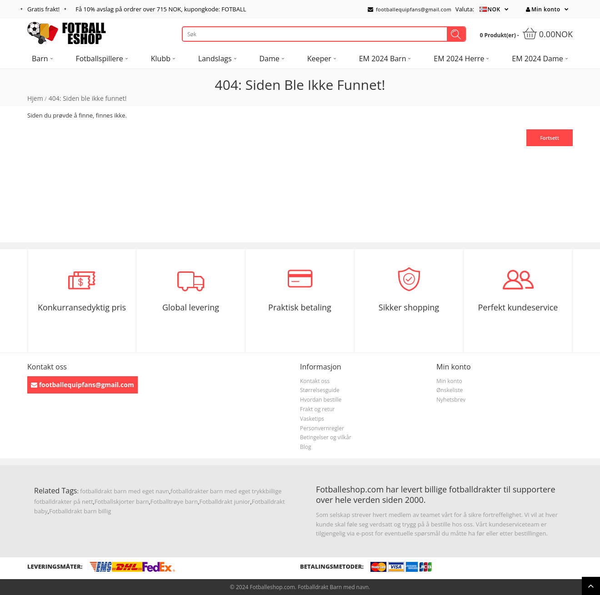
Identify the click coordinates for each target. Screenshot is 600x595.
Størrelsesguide (320, 390)
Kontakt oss (315, 381)
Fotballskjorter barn (122, 501)
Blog (305, 447)
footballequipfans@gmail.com (409, 9)
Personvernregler (322, 428)
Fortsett (549, 137)
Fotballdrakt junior (225, 501)
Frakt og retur (317, 409)
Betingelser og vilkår (325, 437)
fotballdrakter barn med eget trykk (217, 491)
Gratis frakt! (43, 9)
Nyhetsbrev (450, 399)
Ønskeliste (449, 390)
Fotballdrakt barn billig (80, 511)
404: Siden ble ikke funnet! (88, 98)
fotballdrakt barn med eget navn (124, 491)
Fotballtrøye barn (174, 501)
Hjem (35, 98)
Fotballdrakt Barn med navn (333, 587)
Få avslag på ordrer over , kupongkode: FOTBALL (160, 9)
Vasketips (312, 419)
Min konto (543, 9)
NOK (494, 9)
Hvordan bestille (320, 399)
